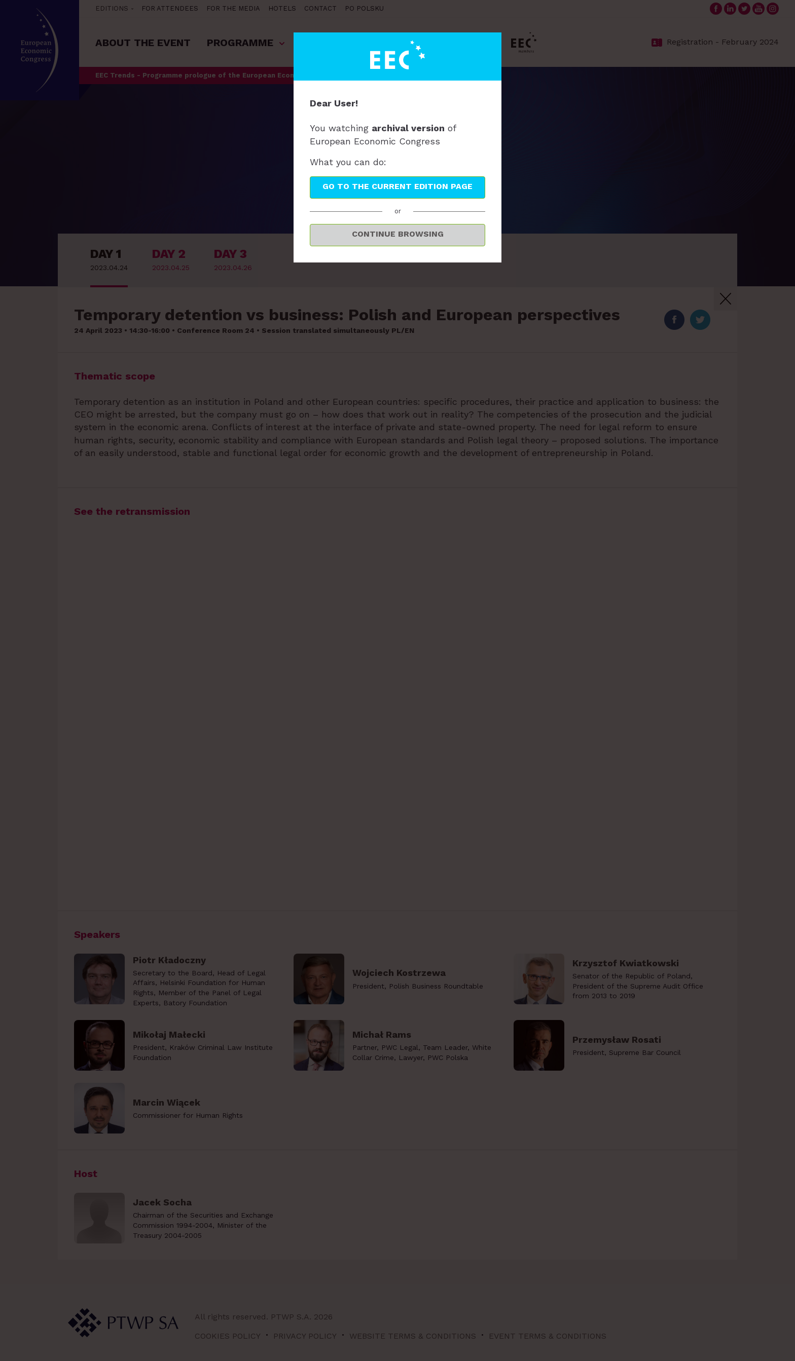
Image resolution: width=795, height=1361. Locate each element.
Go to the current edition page (397, 186)
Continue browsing (398, 234)
